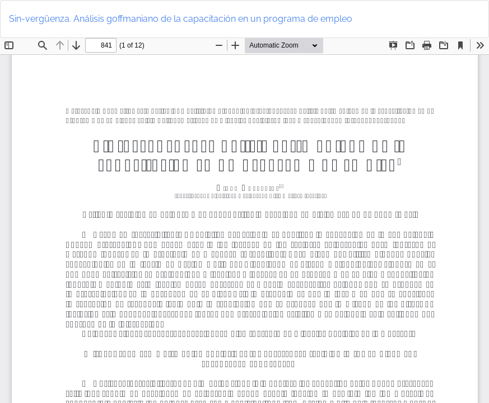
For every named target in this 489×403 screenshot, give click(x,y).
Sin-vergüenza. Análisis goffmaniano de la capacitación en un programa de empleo (180, 18)
